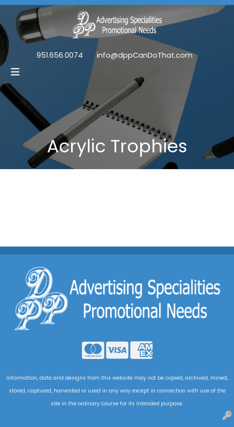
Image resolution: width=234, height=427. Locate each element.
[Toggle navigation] (15, 72)
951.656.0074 (60, 55)
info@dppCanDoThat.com (145, 55)
